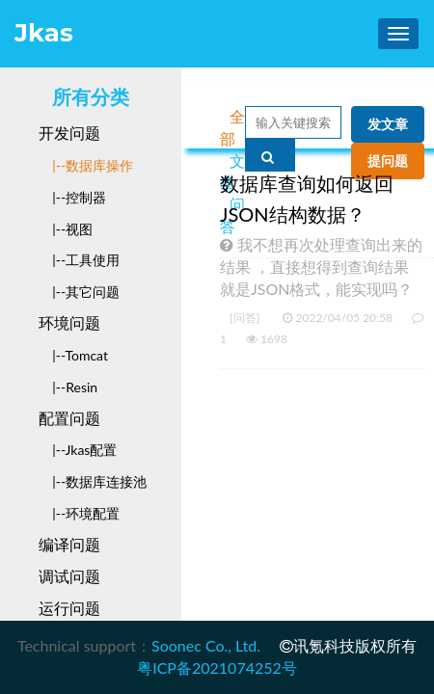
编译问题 (69, 544)
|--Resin (68, 387)
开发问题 (69, 132)
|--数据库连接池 (93, 481)
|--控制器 (72, 197)
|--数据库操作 (86, 165)
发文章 (387, 124)
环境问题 (69, 322)
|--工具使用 (79, 260)
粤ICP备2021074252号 (217, 667)
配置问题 (69, 418)
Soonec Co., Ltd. (205, 645)
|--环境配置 (79, 513)
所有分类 (90, 97)
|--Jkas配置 (78, 449)
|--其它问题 (79, 291)
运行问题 (69, 608)
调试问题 (69, 576)
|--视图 (66, 229)
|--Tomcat (73, 355)
